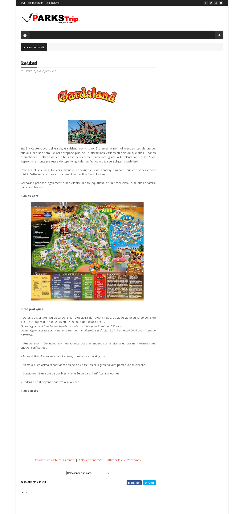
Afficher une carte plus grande (54, 460)
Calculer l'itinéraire (91, 460)
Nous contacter (52, 3)
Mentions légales (35, 3)
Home (23, 3)
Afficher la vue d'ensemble (124, 460)
